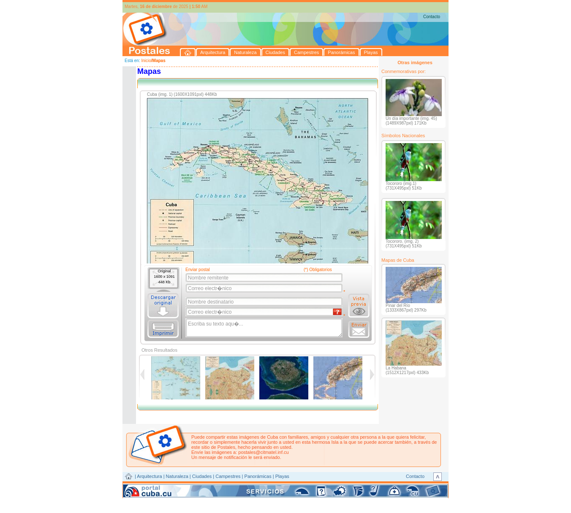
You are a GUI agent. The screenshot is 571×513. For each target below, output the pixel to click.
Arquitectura (149, 476)
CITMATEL (322, 486)
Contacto (431, 16)
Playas (282, 476)
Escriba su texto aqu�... (264, 328)
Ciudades (202, 476)
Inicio (146, 60)
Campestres (227, 476)
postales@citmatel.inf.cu (263, 452)
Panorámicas (258, 476)
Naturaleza (177, 476)
